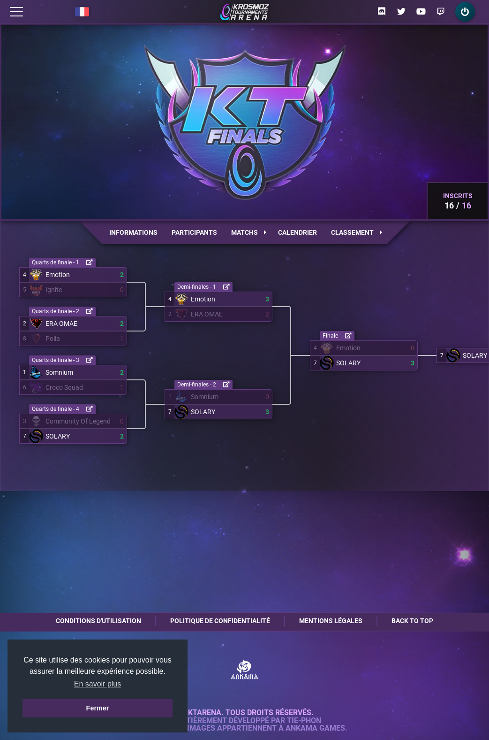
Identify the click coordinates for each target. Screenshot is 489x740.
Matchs (248, 232)
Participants (194, 232)
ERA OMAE (61, 323)
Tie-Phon (304, 721)
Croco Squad (64, 387)
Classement (356, 232)
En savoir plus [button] (97, 684)
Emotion (57, 274)
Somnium (59, 372)
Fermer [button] (97, 708)
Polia (52, 338)
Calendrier (297, 232)
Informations (133, 232)
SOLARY (57, 436)
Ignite (53, 289)
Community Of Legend (78, 421)
